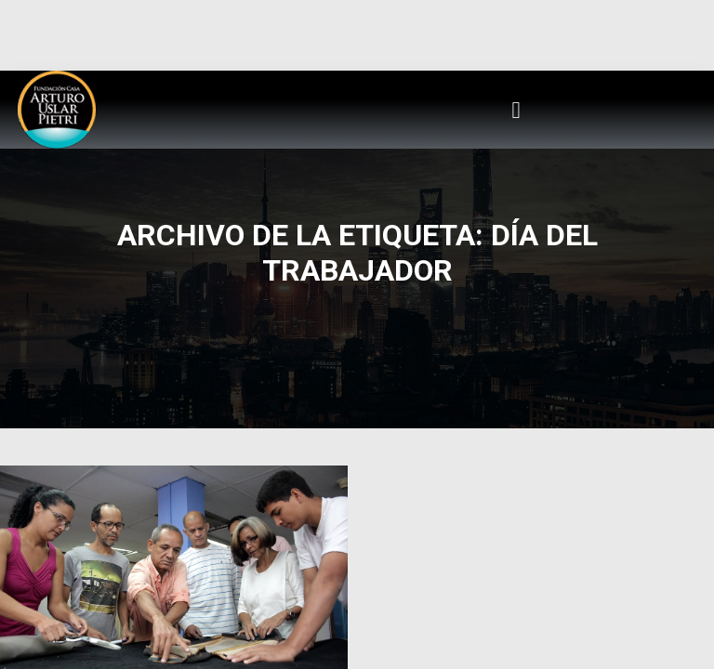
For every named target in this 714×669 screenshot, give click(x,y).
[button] (516, 109)
